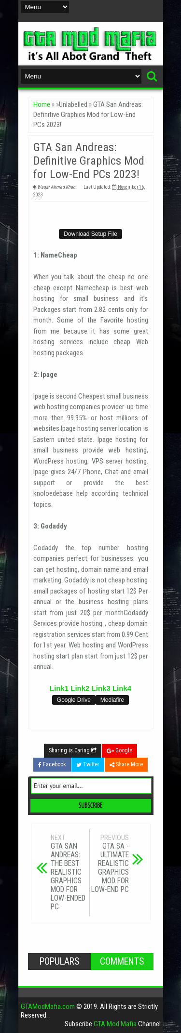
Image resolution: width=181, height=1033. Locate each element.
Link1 (59, 688)
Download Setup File (90, 234)
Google (119, 750)
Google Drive (74, 700)
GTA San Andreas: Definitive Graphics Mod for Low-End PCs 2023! (88, 161)
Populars (59, 961)
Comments (122, 961)
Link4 (121, 688)
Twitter (87, 764)
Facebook (52, 764)
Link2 (79, 688)
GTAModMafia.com (48, 1006)
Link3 (101, 688)
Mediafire (112, 700)
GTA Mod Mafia (115, 1024)
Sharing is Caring (73, 750)
